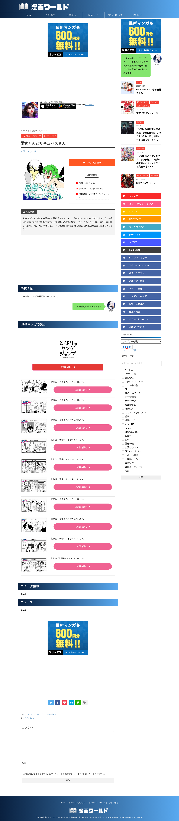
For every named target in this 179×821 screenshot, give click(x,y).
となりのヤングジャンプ (32, 714)
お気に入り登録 (28, 151)
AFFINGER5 (138, 817)
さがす (71, 803)
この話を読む (82, 390)
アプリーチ (89, 105)
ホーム (28, 15)
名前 (24, 763)
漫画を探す (50, 15)
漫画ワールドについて (97, 803)
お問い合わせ (137, 15)
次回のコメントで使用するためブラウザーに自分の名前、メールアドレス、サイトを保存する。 (65, 774)
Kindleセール (93, 15)
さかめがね (27, 718)
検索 (141, 477)
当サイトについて (115, 15)
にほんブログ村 (128, 350)
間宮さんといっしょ (146, 183)
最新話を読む (67, 367)
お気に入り (71, 15)
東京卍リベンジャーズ (147, 113)
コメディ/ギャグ (49, 714)
